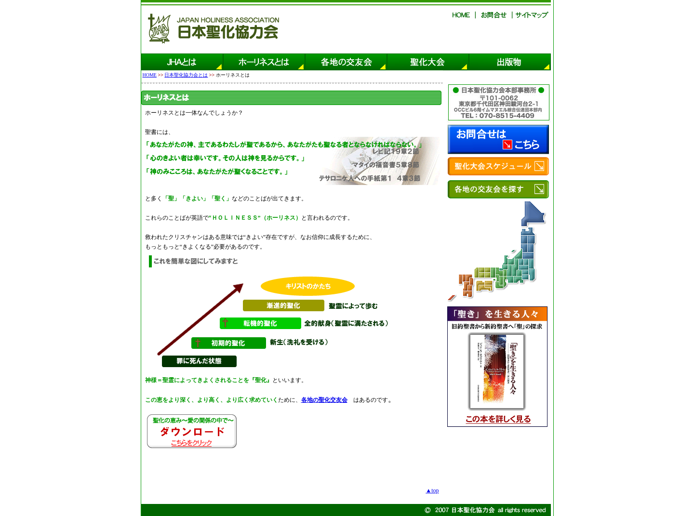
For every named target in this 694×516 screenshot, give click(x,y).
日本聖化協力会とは (186, 75)
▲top (432, 490)
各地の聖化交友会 (324, 400)
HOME (150, 75)
